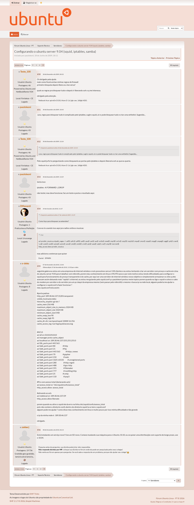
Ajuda (152, 502)
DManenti (25, 206)
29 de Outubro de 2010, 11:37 (53, 209)
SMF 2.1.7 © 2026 (17, 501)
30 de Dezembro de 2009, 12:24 (53, 141)
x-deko (25, 263)
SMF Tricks (34, 494)
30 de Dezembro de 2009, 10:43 (53, 109)
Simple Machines (33, 501)
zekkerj (25, 427)
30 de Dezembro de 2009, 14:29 (53, 177)
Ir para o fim (19, 65)
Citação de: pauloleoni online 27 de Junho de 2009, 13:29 (57, 215)
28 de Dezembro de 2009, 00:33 (53, 74)
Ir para (144, 480)
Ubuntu (55, 497)
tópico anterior (158, 58)
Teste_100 (25, 71)
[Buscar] (168, 28)
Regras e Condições (163, 502)
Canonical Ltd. (67, 497)
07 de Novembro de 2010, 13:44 (53, 265)
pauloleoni (25, 107)
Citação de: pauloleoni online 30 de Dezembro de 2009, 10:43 (59, 148)
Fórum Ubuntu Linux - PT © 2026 (170, 498)
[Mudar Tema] (41, 3)
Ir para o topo (19, 469)
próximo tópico (173, 58)
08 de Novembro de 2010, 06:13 (53, 430)
